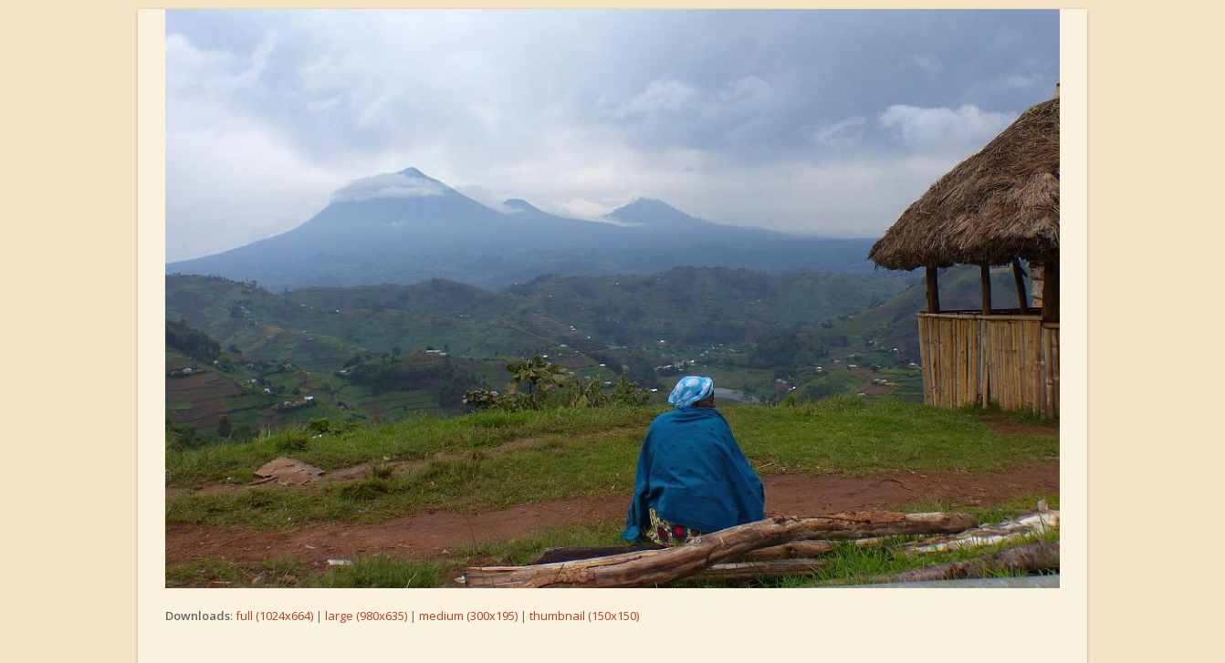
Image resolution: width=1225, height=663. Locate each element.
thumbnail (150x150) (584, 615)
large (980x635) (366, 615)
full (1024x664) (274, 615)
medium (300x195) (468, 615)
